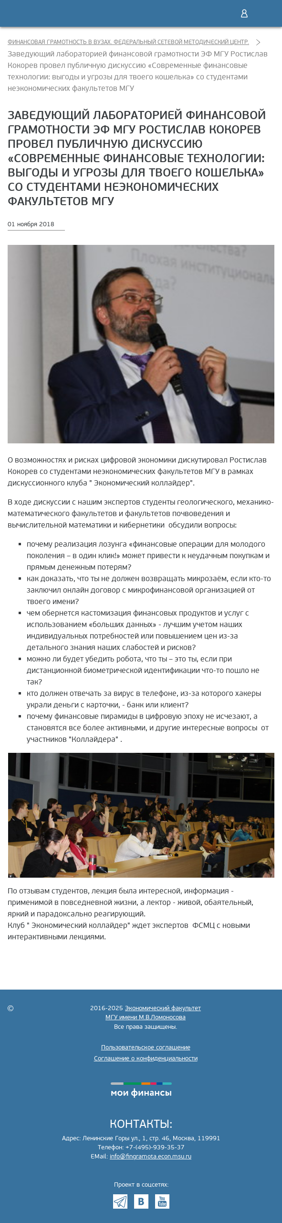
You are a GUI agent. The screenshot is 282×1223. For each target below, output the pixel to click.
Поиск (224, 13)
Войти (244, 13)
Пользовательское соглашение (145, 1047)
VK (141, 1201)
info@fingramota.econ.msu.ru (150, 1156)
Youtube (162, 1201)
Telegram (120, 1201)
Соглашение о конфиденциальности (146, 1058)
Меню (264, 13)
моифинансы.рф (141, 1090)
